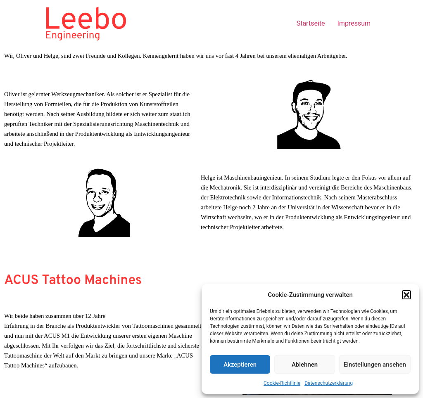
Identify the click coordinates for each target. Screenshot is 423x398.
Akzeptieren (240, 364)
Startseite (311, 23)
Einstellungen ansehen (375, 364)
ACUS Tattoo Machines (73, 280)
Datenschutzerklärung (328, 383)
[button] (406, 295)
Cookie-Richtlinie (282, 383)
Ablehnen (305, 364)
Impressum (354, 23)
